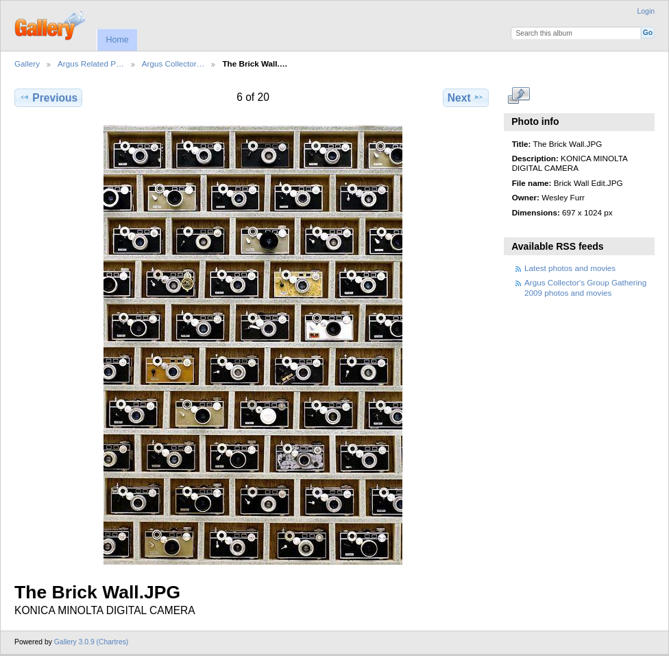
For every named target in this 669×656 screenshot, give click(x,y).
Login (646, 11)
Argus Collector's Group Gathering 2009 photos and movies (585, 287)
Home (117, 40)
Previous (48, 97)
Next (466, 97)
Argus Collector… (173, 63)
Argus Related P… (91, 63)
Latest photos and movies (570, 267)
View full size (519, 96)
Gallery (27, 63)
